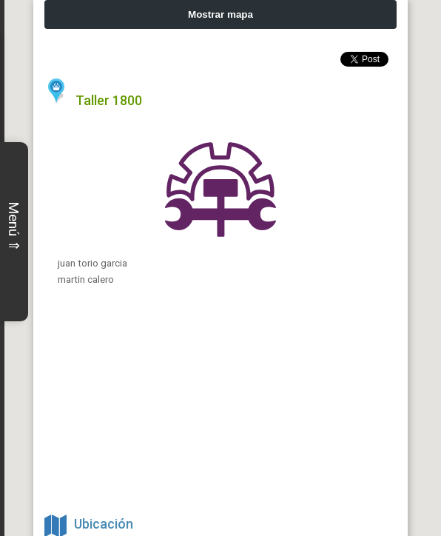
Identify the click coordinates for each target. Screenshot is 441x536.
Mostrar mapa (220, 14)
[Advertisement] (220, 405)
